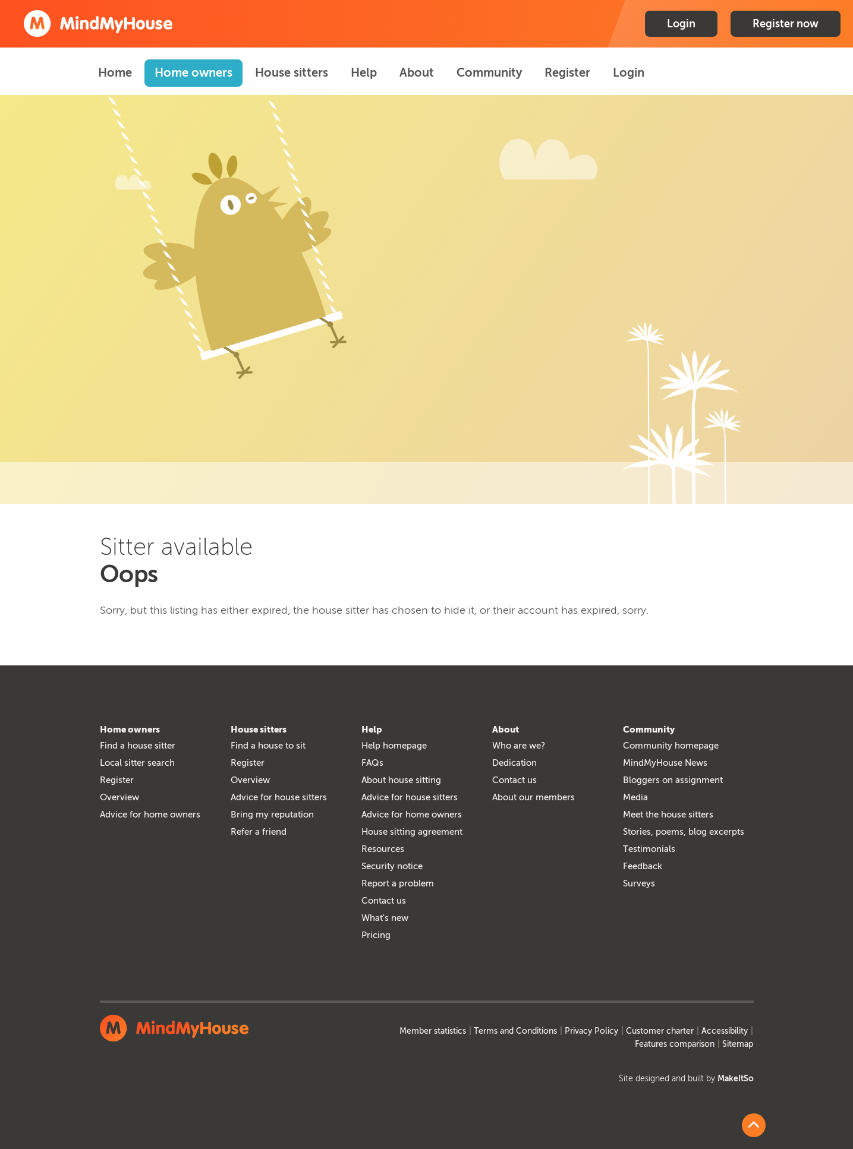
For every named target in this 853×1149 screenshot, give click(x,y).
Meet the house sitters (668, 814)
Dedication (514, 762)
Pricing (376, 935)
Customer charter (660, 1031)
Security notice (392, 866)
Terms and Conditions (515, 1031)
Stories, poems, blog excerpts (683, 831)
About (416, 72)
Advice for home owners (150, 814)
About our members (533, 797)
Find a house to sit (268, 745)
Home (115, 72)
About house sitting (401, 780)
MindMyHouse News (665, 762)
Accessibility (724, 1031)
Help (364, 72)
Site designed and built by (686, 1079)
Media (635, 797)
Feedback (642, 866)
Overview (119, 797)
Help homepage (394, 745)
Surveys (639, 883)
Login (681, 23)
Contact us (383, 900)
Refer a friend (259, 831)
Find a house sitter (137, 745)
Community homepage (671, 745)
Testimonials (649, 849)
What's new (384, 918)
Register (567, 72)
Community (489, 72)
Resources (382, 849)
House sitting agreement (411, 831)
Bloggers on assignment (673, 780)
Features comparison (674, 1044)
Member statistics (432, 1031)
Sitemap (737, 1044)
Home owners (193, 72)
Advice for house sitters (279, 797)
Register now (786, 23)
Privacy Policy (591, 1031)
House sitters (291, 72)
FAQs (372, 762)
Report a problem (397, 883)
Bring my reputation (272, 814)
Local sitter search (137, 762)
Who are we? (518, 745)
